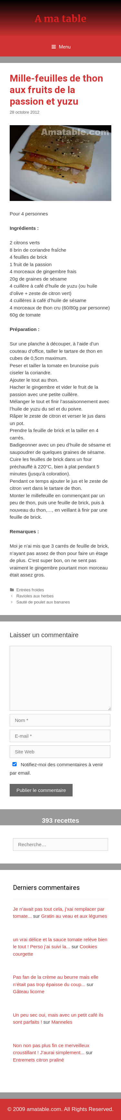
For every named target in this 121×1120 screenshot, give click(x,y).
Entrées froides (30, 589)
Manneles (61, 1022)
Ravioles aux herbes (35, 596)
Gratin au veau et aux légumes (74, 916)
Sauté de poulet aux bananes (43, 602)
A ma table (60, 19)
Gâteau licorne (29, 991)
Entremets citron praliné (38, 1060)
